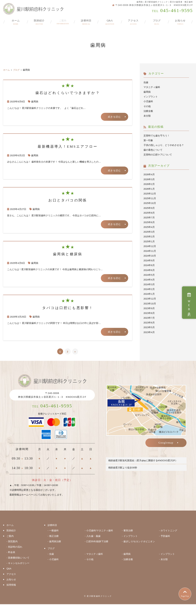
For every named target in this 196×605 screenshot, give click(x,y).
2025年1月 (149, 240)
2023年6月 (149, 321)
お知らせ (180, 21)
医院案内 (13, 542)
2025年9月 (149, 207)
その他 (147, 106)
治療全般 (148, 110)
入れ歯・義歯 (93, 537)
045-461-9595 (52, 407)
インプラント (151, 96)
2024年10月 (150, 255)
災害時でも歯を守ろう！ (157, 135)
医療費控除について (18, 558)
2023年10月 (150, 302)
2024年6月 (149, 269)
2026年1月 (149, 188)
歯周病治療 (55, 542)
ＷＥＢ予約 (189, 302)
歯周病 (34, 101)
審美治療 (128, 532)
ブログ (157, 21)
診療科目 (86, 21)
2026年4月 (149, 174)
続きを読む (114, 116)
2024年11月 (150, 250)
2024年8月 (149, 264)
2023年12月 (150, 297)
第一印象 (148, 140)
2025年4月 (149, 226)
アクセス (133, 21)
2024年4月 (149, 278)
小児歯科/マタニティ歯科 (99, 532)
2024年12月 (150, 245)
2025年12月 (150, 193)
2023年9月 (149, 307)
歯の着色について (153, 149)
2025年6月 (149, 221)
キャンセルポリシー (18, 564)
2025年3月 (149, 231)
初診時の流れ (15, 548)
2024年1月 (149, 293)
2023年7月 (149, 316)
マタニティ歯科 (152, 87)
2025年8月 (149, 212)
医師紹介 (39, 21)
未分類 (147, 115)
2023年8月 (149, 312)
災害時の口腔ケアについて (158, 154)
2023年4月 (149, 331)
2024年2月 (149, 288)
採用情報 (11, 585)
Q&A (109, 21)
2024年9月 (149, 259)
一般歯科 (54, 532)
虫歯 (146, 82)
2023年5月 (149, 326)
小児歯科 (148, 101)
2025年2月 (149, 236)
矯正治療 (54, 537)
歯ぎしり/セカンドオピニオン (139, 542)
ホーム (15, 21)
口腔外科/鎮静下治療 (97, 542)
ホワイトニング (169, 532)
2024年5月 (149, 274)
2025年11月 (150, 197)
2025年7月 (149, 217)
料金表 (11, 553)
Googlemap (165, 442)
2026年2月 (149, 183)
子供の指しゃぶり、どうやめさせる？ (164, 145)
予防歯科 (165, 537)
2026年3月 (149, 178)
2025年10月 (150, 202)
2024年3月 (149, 283)
